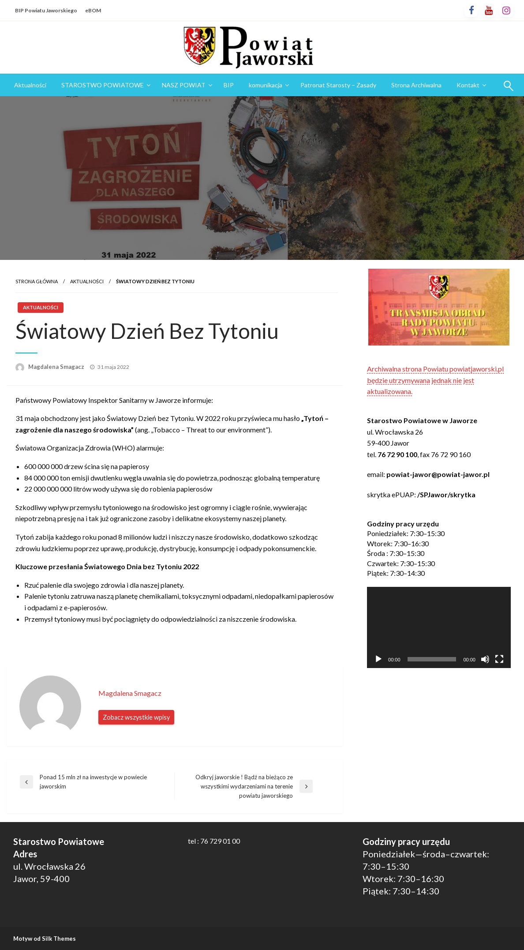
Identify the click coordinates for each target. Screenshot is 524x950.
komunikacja (265, 85)
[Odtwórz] (378, 659)
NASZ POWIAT (184, 85)
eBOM (93, 10)
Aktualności (30, 85)
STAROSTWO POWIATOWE (102, 85)
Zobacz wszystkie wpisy (136, 717)
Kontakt (468, 85)
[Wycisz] (485, 659)
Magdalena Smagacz (57, 366)
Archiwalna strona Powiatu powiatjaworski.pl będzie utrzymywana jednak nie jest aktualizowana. (435, 379)
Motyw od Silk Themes (44, 938)
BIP (229, 85)
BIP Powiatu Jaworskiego (46, 10)
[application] (439, 627)
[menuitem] (30, 85)
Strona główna (36, 281)
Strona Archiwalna (416, 85)
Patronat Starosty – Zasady (338, 85)
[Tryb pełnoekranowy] (499, 659)
